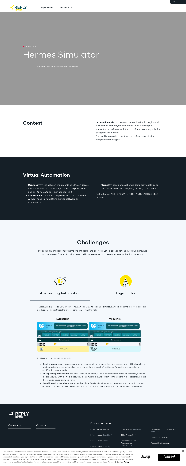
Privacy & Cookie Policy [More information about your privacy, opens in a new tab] (118, 462)
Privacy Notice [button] (101, 435)
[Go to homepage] (20, 8)
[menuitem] (47, 8)
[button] (19, 425)
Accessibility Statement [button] (160, 443)
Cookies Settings (145, 457)
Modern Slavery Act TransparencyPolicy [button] (129, 443)
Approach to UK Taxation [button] (161, 437)
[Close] (183, 451)
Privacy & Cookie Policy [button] (99, 429)
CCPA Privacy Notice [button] (129, 435)
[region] (93, 457)
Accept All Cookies (169, 457)
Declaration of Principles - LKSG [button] (163, 430)
